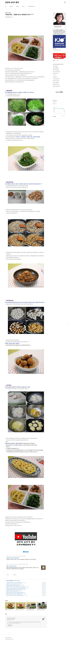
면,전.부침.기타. (55, 73)
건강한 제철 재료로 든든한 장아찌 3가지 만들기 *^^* (15, 594)
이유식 (54, 75)
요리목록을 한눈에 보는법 (57, 50)
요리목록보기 (55, 77)
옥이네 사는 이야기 (56, 80)
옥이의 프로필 (55, 66)
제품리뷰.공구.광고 (56, 84)
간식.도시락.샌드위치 (56, 71)
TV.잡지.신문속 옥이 (56, 78)
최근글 (54, 60)
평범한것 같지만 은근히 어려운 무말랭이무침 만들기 (15, 597)
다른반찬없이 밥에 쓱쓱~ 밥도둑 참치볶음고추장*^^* (15, 587)
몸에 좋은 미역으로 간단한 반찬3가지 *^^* (13, 596)
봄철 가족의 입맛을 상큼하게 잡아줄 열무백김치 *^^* (15, 599)
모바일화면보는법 (31, 6)
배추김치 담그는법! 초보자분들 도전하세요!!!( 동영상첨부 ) (16, 593)
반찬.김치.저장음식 (10, 585)
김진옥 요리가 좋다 (12, 2)
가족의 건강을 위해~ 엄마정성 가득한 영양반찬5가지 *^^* (16, 600)
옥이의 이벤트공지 (56, 82)
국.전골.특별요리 (55, 68)
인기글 (57, 60)
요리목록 (11, 6)
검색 (62, 2)
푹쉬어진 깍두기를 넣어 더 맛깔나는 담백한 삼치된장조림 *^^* (16, 592)
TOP (65, 643)
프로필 (23, 6)
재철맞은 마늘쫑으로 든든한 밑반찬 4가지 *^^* (14, 590)
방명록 (17, 6)
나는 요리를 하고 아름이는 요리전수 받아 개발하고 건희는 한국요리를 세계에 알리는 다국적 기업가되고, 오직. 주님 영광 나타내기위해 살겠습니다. (24, 628)
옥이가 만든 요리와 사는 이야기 (58, 64)
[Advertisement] (26, 550)
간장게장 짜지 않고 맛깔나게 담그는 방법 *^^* (14, 589)
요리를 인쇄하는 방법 (56, 86)
